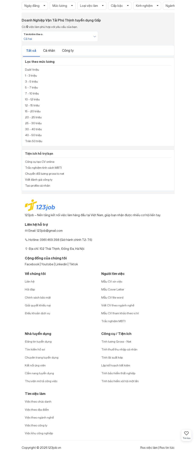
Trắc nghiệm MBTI (113, 321)
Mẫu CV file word (112, 297)
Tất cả (31, 50)
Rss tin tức (167, 447)
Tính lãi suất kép (112, 357)
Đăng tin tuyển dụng (38, 341)
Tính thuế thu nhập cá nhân (119, 349)
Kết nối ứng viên (35, 365)
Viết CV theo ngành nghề (117, 305)
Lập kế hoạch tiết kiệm (115, 365)
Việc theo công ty (36, 425)
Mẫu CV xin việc (111, 281)
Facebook (32, 264)
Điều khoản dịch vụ (37, 313)
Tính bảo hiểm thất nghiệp (118, 373)
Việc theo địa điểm (37, 409)
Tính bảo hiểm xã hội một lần (120, 381)
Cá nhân (49, 50)
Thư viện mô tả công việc (41, 381)
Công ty (68, 50)
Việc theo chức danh (38, 401)
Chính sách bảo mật (38, 297)
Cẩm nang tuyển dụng (39, 373)
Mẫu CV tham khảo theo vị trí (120, 313)
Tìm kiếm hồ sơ (35, 349)
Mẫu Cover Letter (112, 289)
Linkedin (61, 264)
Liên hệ (29, 281)
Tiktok (73, 264)
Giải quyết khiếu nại (38, 305)
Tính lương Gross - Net (116, 341)
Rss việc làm (149, 447)
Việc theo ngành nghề (39, 417)
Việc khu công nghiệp (39, 433)
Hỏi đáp (30, 289)
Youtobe (47, 264)
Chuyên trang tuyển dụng (41, 357)
